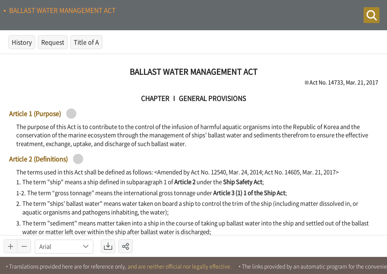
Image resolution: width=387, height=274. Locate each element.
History (22, 41)
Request (52, 41)
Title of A (86, 41)
